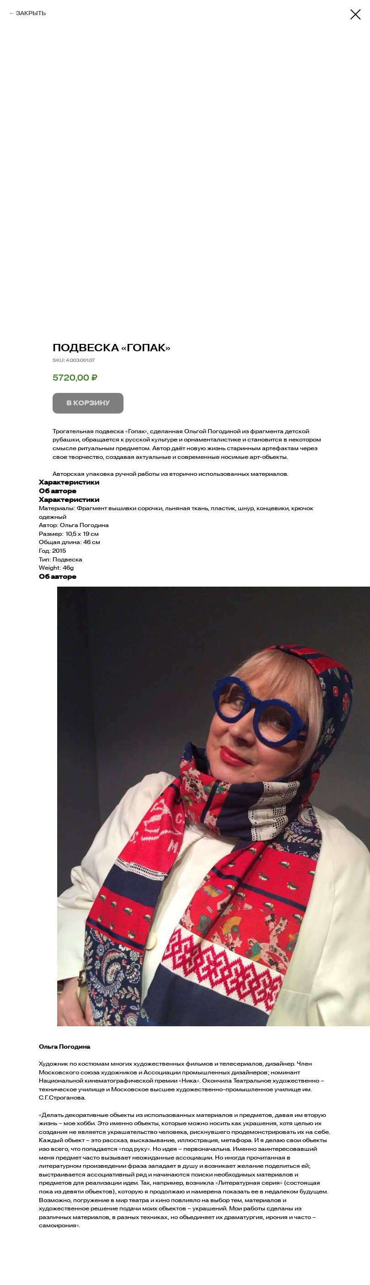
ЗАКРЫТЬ (31, 13)
